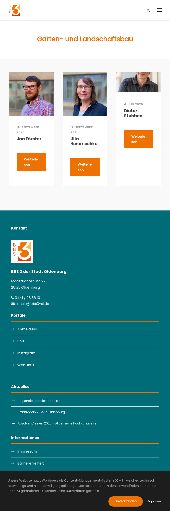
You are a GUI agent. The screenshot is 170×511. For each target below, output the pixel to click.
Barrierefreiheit (30, 463)
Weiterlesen (31, 162)
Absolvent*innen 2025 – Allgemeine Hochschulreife (57, 423)
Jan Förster (29, 139)
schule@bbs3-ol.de (30, 303)
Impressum (27, 451)
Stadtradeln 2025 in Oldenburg (41, 412)
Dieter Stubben (133, 113)
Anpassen (154, 501)
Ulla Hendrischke (84, 142)
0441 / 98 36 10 (25, 297)
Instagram (26, 353)
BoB (20, 341)
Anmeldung (27, 329)
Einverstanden (126, 501)
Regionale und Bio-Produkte (39, 401)
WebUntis (25, 365)
